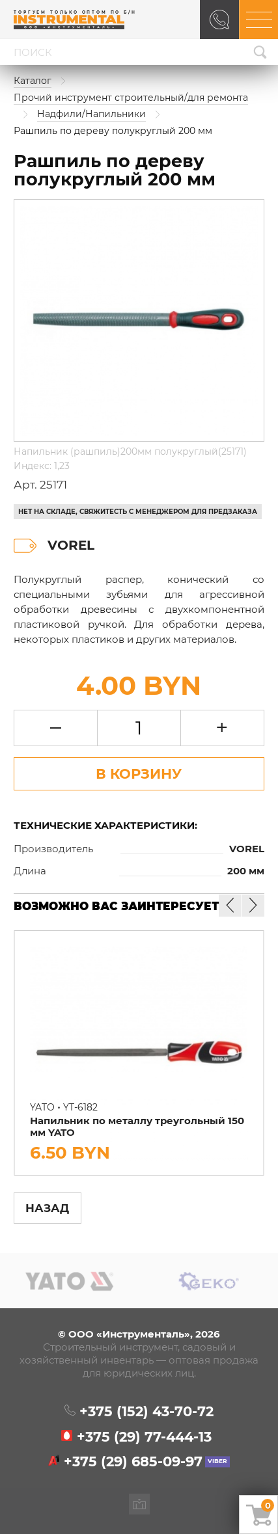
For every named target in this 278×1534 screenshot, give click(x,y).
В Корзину (139, 773)
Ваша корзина (267, 1505)
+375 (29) (144, 1437)
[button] (253, 906)
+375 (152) (146, 1411)
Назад (47, 1208)
